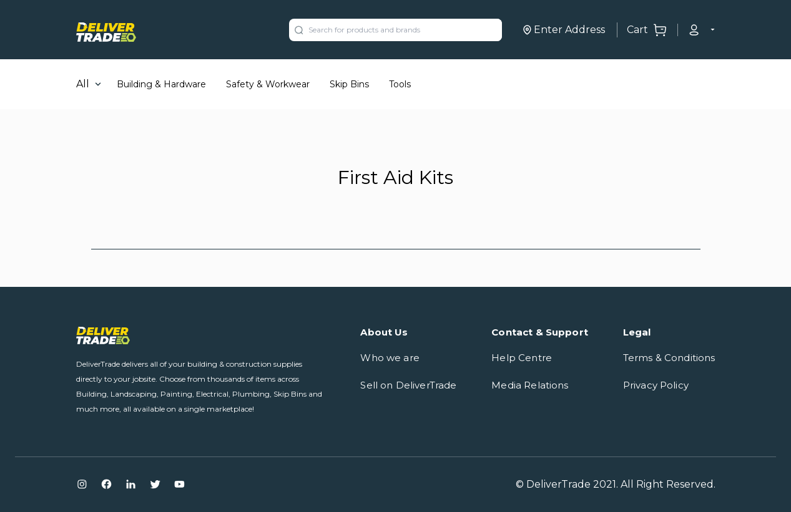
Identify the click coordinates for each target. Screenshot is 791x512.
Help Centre (521, 358)
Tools (400, 84)
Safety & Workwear (268, 84)
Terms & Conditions (669, 358)
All (82, 84)
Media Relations (529, 385)
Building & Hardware (161, 84)
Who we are (390, 358)
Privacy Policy (656, 385)
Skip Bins (349, 84)
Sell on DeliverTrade (408, 385)
